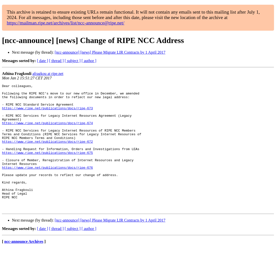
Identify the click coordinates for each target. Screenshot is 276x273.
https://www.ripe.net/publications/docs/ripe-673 (47, 113)
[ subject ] (73, 61)
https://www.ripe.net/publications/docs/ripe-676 (47, 184)
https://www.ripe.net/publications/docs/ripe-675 (47, 166)
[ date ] (42, 61)
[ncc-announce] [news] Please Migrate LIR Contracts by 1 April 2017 (110, 52)
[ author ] (89, 61)
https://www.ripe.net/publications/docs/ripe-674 (47, 131)
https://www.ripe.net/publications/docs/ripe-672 (47, 153)
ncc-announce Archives (23, 267)
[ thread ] (56, 61)
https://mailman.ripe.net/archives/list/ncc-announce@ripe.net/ (65, 22)
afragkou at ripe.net (47, 73)
